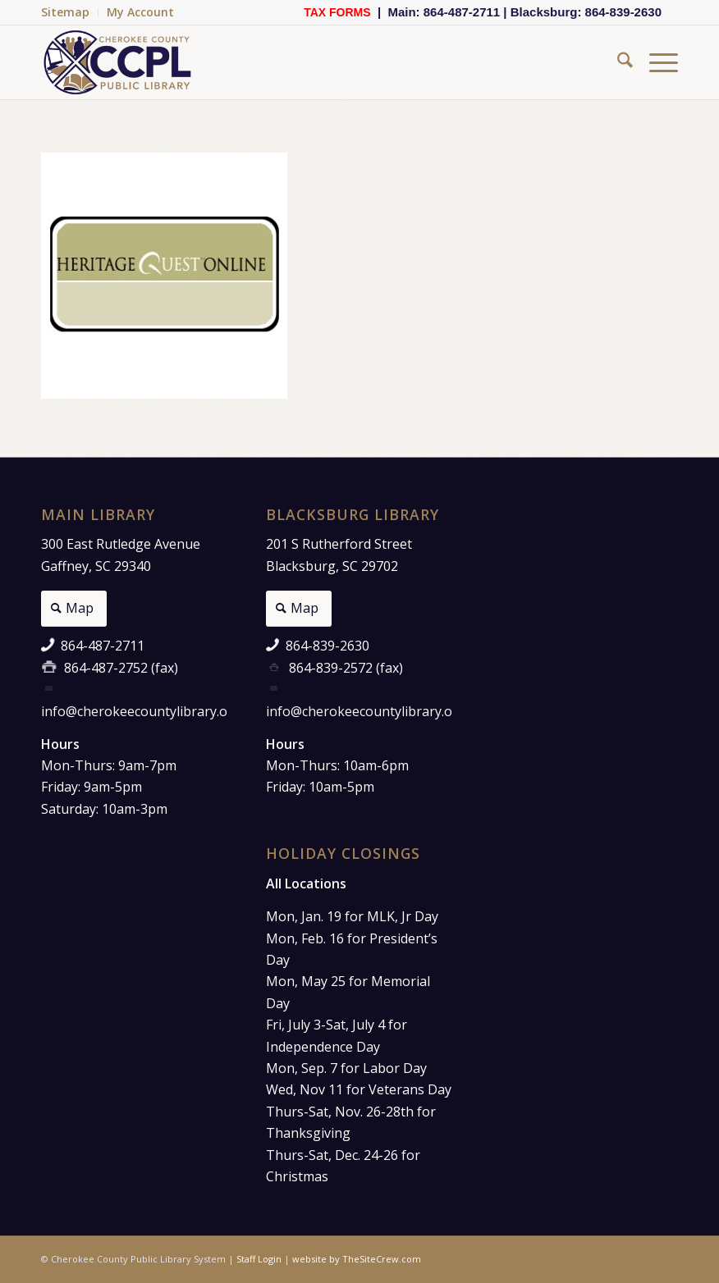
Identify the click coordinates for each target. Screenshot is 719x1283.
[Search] (617, 62)
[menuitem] (69, 12)
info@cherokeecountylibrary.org (141, 711)
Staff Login (259, 1259)
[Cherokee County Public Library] (118, 62)
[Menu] (655, 62)
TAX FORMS (337, 12)
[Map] (74, 609)
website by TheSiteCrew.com (356, 1259)
